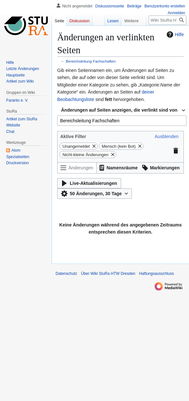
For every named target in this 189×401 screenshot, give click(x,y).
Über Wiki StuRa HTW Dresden (108, 273)
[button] (166, 136)
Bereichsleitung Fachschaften (91, 61)
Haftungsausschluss (156, 273)
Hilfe (174, 34)
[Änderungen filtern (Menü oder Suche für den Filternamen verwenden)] (77, 168)
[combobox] (121, 120)
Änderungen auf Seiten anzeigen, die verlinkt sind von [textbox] (119, 110)
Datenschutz (66, 273)
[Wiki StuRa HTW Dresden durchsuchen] (167, 20)
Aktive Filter (73, 136)
